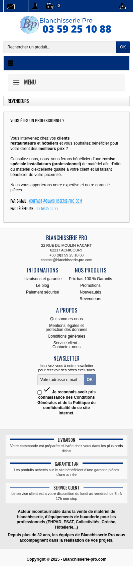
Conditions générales (67, 336)
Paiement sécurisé (42, 292)
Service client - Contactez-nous (66, 345)
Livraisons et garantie (42, 278)
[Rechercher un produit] (60, 47)
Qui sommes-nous (66, 319)
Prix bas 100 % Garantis (90, 278)
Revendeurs (90, 299)
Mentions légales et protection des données (67, 327)
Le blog (42, 285)
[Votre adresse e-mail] (60, 380)
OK (123, 47)
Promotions (90, 285)
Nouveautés (90, 292)
